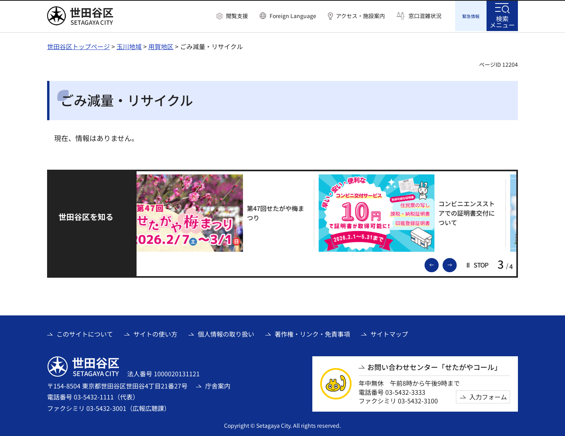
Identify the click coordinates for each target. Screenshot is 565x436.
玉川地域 (129, 45)
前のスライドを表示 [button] (438, 263)
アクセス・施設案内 (360, 16)
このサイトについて (84, 332)
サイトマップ (389, 332)
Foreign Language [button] (293, 16)
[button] (232, 16)
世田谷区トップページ (78, 45)
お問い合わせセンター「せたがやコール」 (434, 366)
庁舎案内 (217, 384)
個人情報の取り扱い (226, 332)
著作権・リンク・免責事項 (312, 332)
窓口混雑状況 (424, 16)
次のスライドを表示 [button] (456, 263)
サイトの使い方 (155, 332)
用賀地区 (160, 45)
